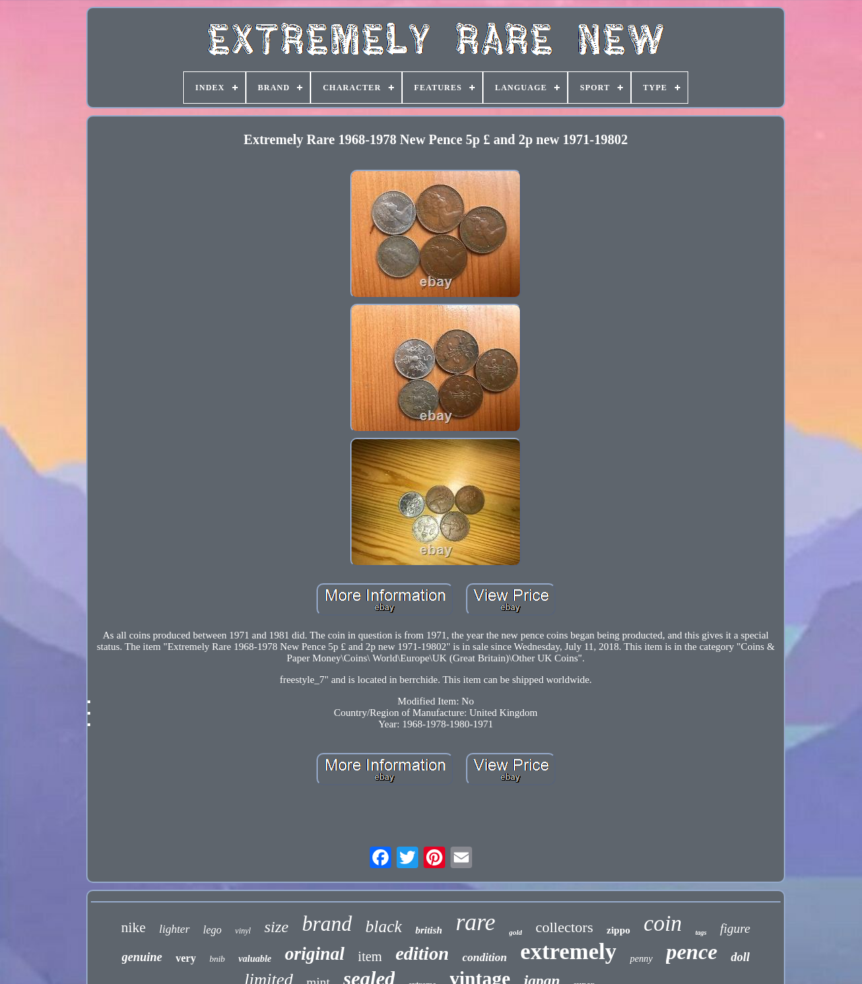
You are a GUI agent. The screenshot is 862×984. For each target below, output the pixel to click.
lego (212, 930)
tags (701, 932)
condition (484, 957)
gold (516, 932)
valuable (254, 959)
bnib (217, 959)
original (315, 954)
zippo (618, 930)
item (370, 956)
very (186, 958)
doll (740, 957)
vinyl (243, 931)
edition (422, 953)
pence (691, 952)
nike (133, 927)
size (276, 927)
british (429, 930)
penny (641, 959)
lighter (174, 929)
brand (327, 924)
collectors (564, 927)
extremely (569, 951)
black (384, 926)
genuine (142, 957)
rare (476, 922)
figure (735, 928)
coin (663, 923)
